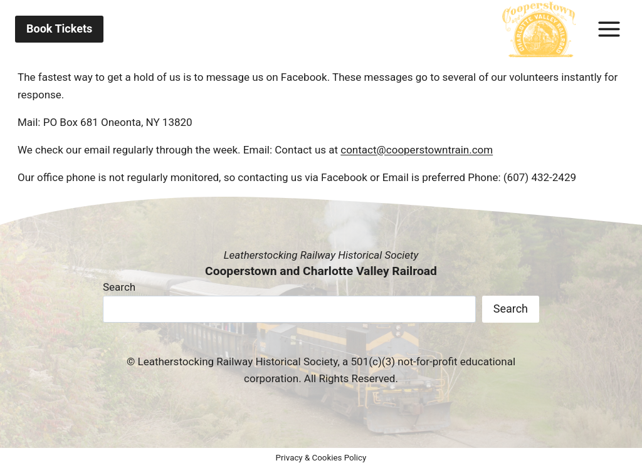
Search (119, 287)
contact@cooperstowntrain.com (416, 149)
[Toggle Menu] (609, 29)
